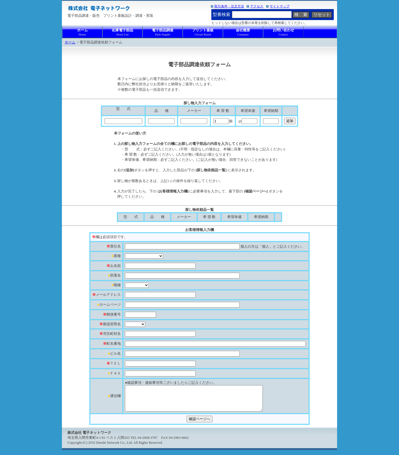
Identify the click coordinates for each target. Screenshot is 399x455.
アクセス (256, 6)
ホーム (82, 32)
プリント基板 (203, 32)
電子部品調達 (162, 32)
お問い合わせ (283, 32)
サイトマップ (279, 6)
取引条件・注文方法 (229, 6)
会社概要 (243, 32)
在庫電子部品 (122, 32)
